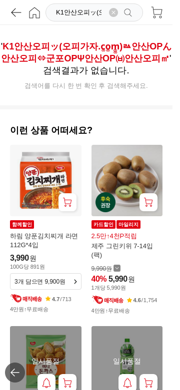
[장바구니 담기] (67, 202)
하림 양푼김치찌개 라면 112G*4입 (44, 240)
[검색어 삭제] (113, 12)
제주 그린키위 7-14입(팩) (122, 250)
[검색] (80, 12)
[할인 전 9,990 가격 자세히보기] (106, 268)
